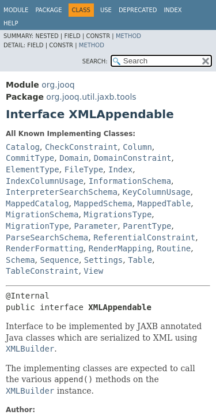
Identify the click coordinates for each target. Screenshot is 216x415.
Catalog (23, 147)
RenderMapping (120, 248)
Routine (174, 248)
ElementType (32, 169)
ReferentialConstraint (144, 237)
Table (140, 260)
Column (137, 147)
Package (48, 10)
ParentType (147, 226)
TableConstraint (42, 271)
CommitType (30, 158)
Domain (74, 158)
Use (106, 10)
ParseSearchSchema (47, 237)
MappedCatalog (37, 203)
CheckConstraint (81, 147)
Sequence (59, 260)
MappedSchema (103, 203)
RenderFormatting (45, 248)
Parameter (96, 226)
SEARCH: (95, 61)
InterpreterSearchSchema (62, 192)
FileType (84, 169)
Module (15, 10)
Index (172, 10)
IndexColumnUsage (45, 181)
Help (10, 23)
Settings (103, 260)
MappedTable (164, 203)
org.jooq (57, 84)
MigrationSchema (42, 214)
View (93, 271)
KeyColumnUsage (157, 192)
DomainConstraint (133, 158)
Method (128, 36)
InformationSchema (130, 181)
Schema (20, 260)
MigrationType (37, 226)
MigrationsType (117, 214)
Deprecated (138, 10)
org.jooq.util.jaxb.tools (91, 96)
